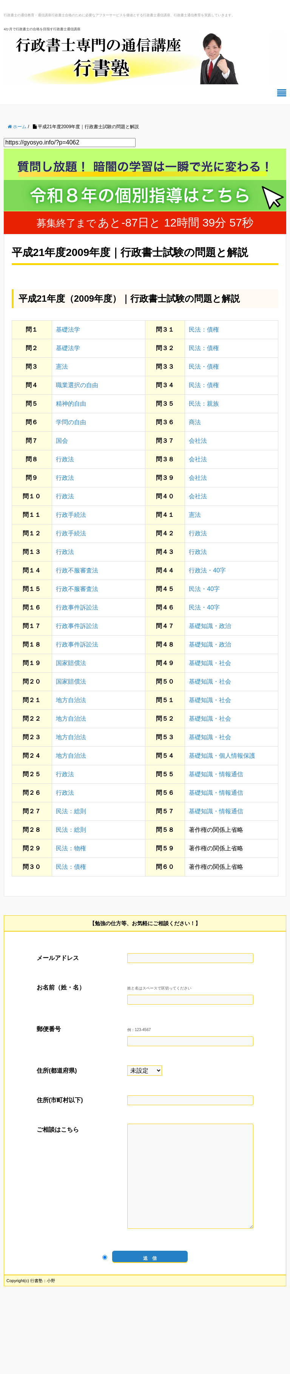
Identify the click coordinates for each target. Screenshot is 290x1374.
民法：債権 (204, 329)
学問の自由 (71, 422)
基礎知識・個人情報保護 (222, 755)
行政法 (65, 459)
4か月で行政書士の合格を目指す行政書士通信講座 (42, 29)
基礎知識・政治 (210, 626)
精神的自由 (71, 403)
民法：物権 (71, 848)
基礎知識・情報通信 (216, 774)
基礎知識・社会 (210, 663)
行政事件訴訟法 (77, 607)
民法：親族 (204, 403)
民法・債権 (204, 366)
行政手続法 (71, 515)
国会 (62, 440)
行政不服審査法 (77, 570)
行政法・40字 (207, 570)
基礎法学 (68, 329)
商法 (195, 422)
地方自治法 (71, 700)
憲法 (62, 366)
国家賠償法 (71, 663)
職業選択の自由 (77, 385)
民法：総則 (71, 811)
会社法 (198, 440)
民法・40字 (204, 589)
